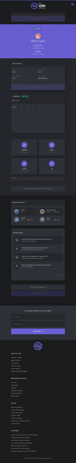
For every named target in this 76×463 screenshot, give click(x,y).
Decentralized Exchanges (19, 371)
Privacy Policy (15, 423)
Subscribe (38, 331)
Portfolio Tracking (17, 390)
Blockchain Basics (17, 407)
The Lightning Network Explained (22, 443)
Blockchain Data (16, 393)
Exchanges (14, 385)
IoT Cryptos (15, 363)
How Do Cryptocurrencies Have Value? (23, 451)
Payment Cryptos (16, 357)
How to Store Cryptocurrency (20, 448)
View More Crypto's (38, 287)
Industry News (15, 415)
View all (59, 275)
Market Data (15, 396)
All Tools (14, 382)
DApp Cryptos (15, 360)
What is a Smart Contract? (19, 445)
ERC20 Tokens (15, 368)
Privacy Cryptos (16, 366)
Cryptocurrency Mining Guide (20, 437)
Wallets (13, 388)
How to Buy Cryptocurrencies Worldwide (24, 435)
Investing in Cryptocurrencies (20, 421)
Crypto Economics (17, 412)
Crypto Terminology (17, 410)
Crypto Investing (16, 418)
